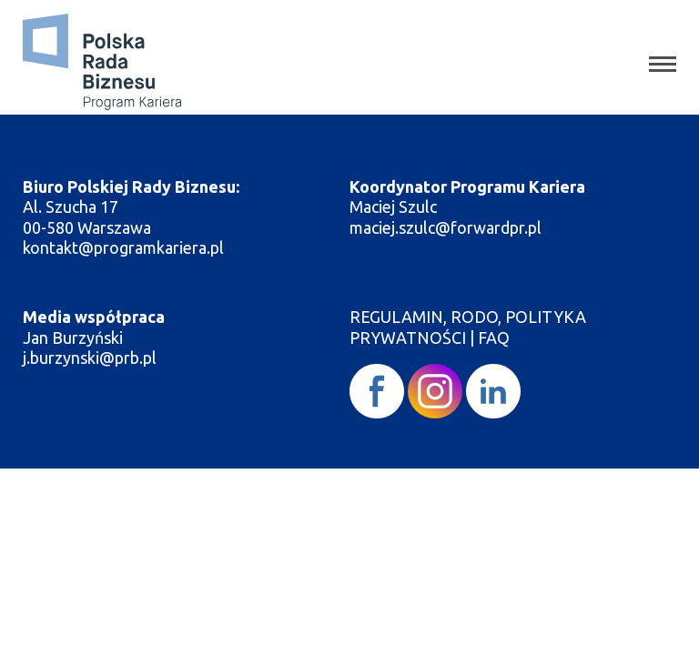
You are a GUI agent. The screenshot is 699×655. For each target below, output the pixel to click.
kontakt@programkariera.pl (125, 247)
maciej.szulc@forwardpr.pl (446, 227)
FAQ (494, 337)
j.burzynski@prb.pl (91, 357)
